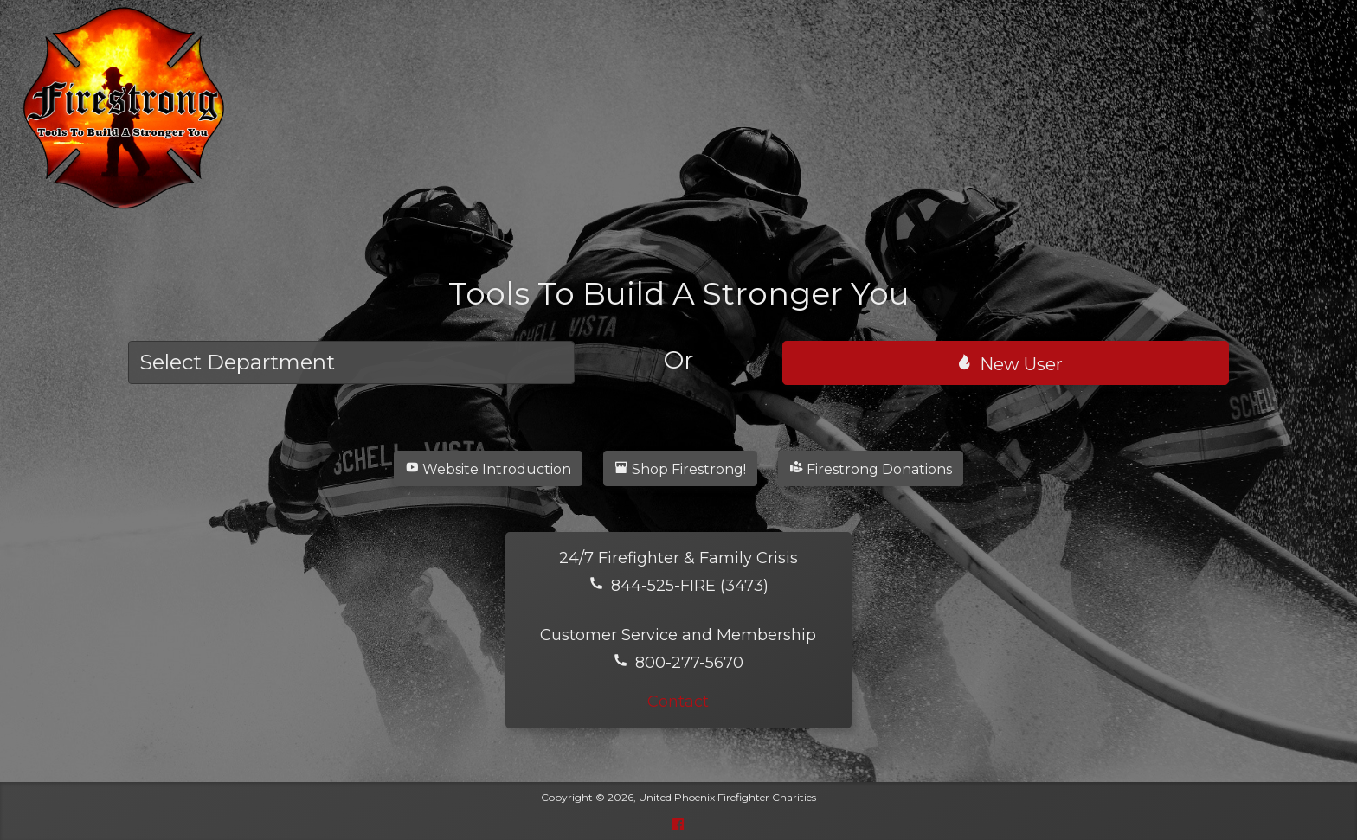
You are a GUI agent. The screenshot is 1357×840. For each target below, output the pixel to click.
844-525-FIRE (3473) (678, 585)
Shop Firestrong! (680, 469)
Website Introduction (488, 469)
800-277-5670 (678, 662)
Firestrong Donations (870, 469)
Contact (678, 701)
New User (1009, 364)
